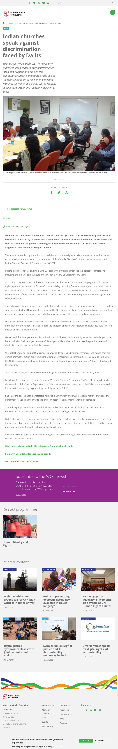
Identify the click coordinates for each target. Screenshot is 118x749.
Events (45, 722)
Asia (8, 218)
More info (59, 747)
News (11, 23)
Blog (62, 718)
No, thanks (100, 741)
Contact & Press (67, 714)
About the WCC (49, 705)
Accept (86, 741)
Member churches (46, 711)
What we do (47, 726)
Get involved (65, 705)
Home (3, 23)
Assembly (64, 723)
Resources (64, 710)
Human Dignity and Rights (17, 226)
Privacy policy (21, 495)
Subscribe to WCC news (21, 209)
